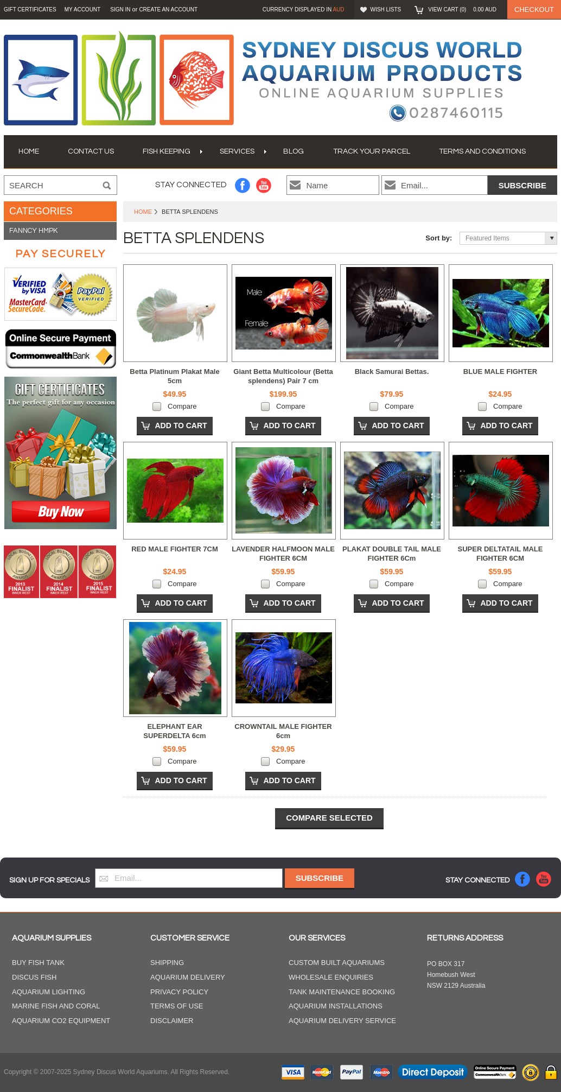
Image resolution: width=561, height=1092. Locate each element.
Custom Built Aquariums (337, 962)
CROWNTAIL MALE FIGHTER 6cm (282, 731)
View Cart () (462, 9)
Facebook (243, 185)
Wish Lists (386, 9)
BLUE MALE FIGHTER (500, 371)
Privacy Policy (179, 992)
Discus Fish (34, 977)
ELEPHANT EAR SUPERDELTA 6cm (174, 731)
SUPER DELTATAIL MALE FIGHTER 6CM (500, 553)
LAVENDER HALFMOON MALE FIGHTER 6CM (283, 553)
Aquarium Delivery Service (342, 1021)
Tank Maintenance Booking (342, 992)
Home (143, 211)
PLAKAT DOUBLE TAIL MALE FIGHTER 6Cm (391, 553)
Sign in (120, 9)
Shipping (167, 962)
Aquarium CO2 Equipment (61, 1021)
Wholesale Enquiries (331, 977)
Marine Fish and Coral (56, 1006)
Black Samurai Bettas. (392, 371)
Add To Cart (181, 425)
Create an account (168, 9)
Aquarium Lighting (48, 992)
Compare (182, 406)
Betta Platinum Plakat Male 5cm (174, 376)
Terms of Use (176, 1006)
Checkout (534, 9)
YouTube (264, 185)
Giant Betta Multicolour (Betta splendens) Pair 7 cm (283, 376)
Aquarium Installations (335, 1006)
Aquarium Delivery (187, 977)
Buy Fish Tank (38, 962)
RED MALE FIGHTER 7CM (174, 549)
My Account (83, 9)
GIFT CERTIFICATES (30, 9)
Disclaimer (171, 1021)
